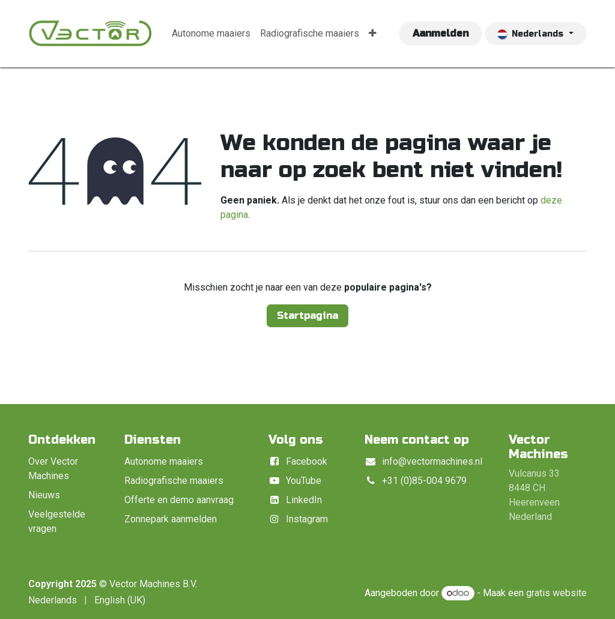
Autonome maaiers (163, 461)
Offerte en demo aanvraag (179, 500)
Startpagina (307, 315)
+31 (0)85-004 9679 (424, 480)
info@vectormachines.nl (432, 461)
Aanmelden (440, 33)
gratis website (556, 593)
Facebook (306, 461)
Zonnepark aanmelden (170, 519)
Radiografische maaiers (173, 480)
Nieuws (44, 495)
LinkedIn (304, 500)
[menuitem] (211, 34)
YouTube (303, 480)
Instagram (307, 519)
